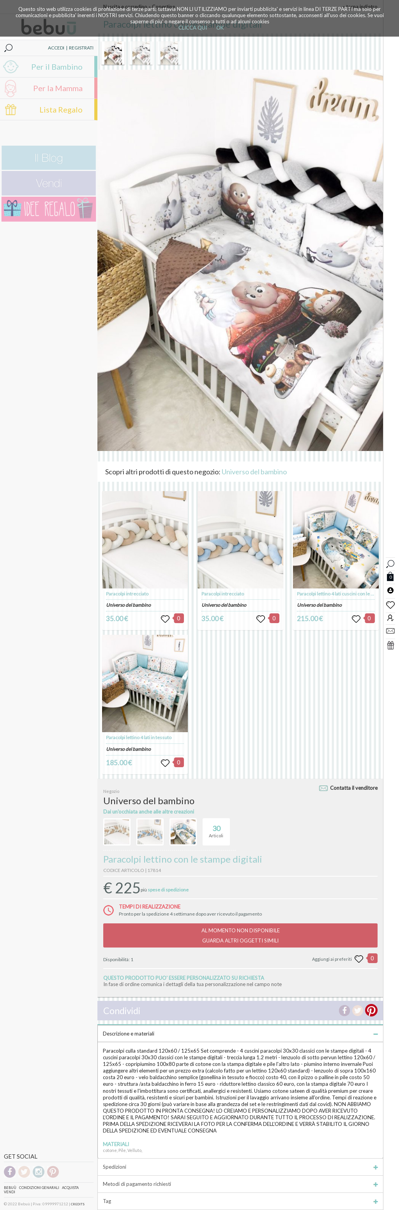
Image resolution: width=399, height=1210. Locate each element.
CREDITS (78, 1204)
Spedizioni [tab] (240, 1167)
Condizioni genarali (39, 1187)
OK (220, 28)
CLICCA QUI (192, 28)
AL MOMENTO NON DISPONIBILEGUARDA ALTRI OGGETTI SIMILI (240, 935)
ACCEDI (56, 48)
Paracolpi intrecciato (127, 594)
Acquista (70, 1187)
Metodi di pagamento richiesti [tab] (240, 1184)
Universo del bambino (254, 471)
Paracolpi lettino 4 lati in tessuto (138, 737)
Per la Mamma (58, 88)
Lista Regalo (61, 109)
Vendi (9, 1192)
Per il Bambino (57, 66)
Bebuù (10, 1187)
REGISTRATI (81, 48)
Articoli (216, 828)
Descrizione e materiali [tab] (240, 1033)
